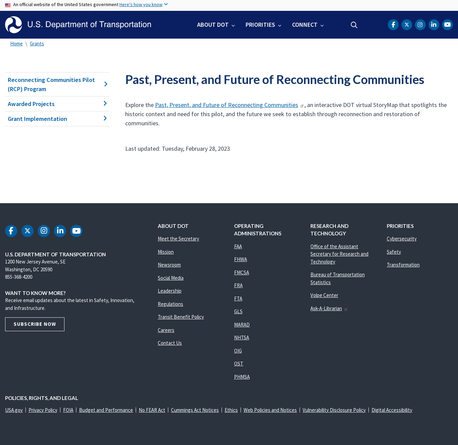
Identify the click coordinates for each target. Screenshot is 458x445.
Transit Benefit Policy (181, 317)
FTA (238, 298)
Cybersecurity (402, 238)
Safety (394, 252)
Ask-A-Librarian (329, 308)
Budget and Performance (106, 410)
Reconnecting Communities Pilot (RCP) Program (57, 84)
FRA (238, 285)
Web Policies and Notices (270, 410)
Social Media (171, 278)
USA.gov (14, 410)
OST (238, 363)
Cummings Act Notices (195, 410)
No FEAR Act (152, 410)
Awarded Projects (57, 104)
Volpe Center (324, 295)
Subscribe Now (35, 324)
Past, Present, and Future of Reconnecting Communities (229, 105)
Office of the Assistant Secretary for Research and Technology (339, 254)
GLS (238, 311)
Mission (166, 252)
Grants (37, 43)
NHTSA (241, 337)
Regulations (170, 304)
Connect (305, 24)
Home (16, 43)
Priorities (260, 24)
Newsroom (169, 264)
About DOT (213, 24)
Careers (166, 330)
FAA (238, 246)
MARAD (242, 324)
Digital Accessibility (391, 410)
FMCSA (241, 272)
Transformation (403, 264)
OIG (238, 350)
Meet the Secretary (178, 238)
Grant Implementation (57, 119)
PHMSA (242, 377)
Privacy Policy (42, 410)
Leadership (170, 291)
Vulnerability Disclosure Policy (334, 410)
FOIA (68, 410)
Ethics (231, 410)
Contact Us (170, 343)
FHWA (240, 259)
